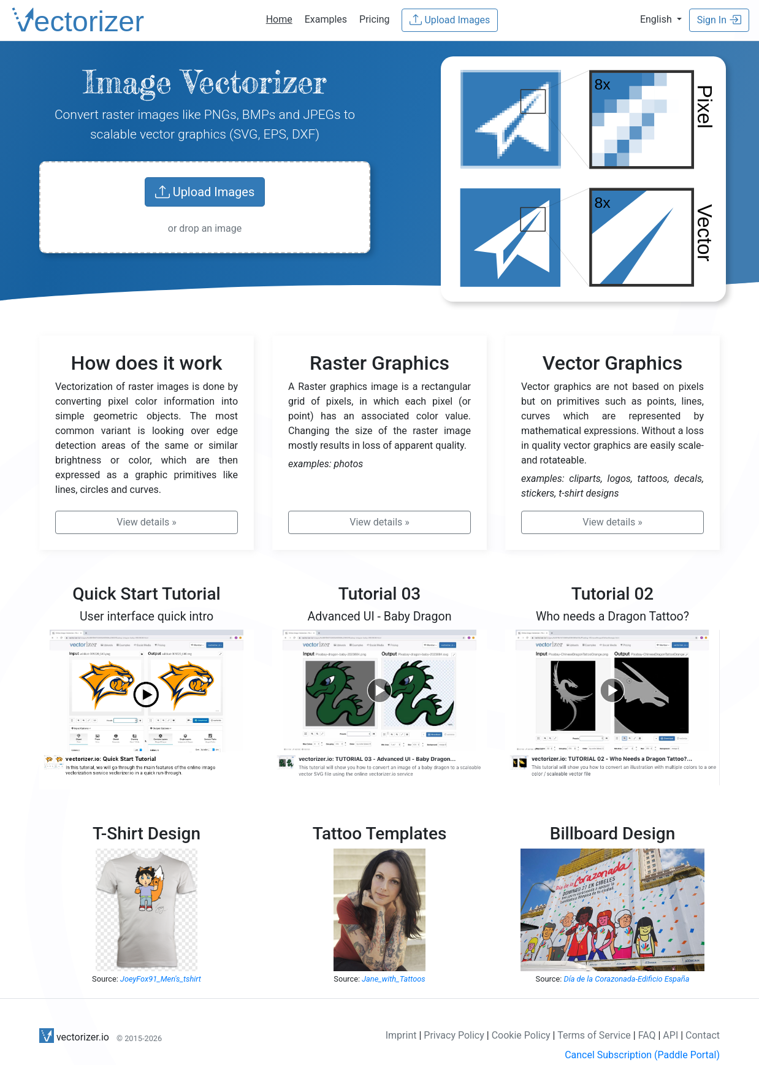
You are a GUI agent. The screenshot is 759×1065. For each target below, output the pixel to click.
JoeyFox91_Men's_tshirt (160, 978)
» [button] (146, 522)
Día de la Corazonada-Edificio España (627, 978)
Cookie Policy (521, 1035)
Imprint (401, 1035)
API (670, 1035)
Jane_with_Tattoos (393, 978)
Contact (702, 1035)
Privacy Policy (454, 1035)
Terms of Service (594, 1035)
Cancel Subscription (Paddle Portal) (642, 1055)
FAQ (647, 1035)
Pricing (374, 19)
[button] (661, 19)
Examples (326, 19)
